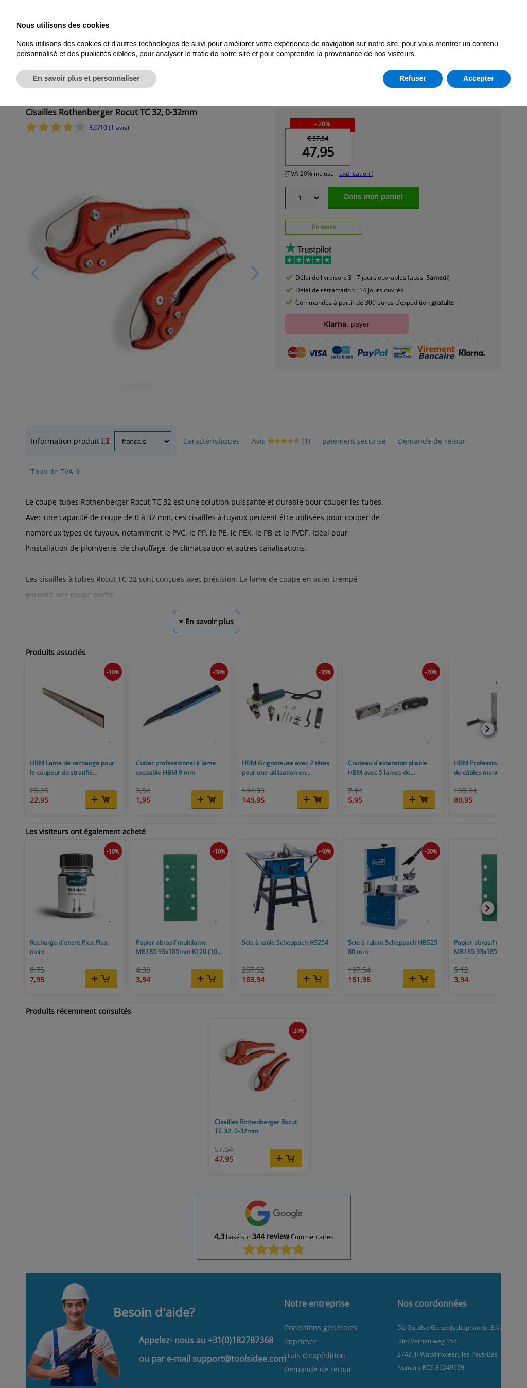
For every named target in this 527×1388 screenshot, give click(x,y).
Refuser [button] (412, 78)
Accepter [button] (478, 78)
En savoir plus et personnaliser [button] (86, 78)
